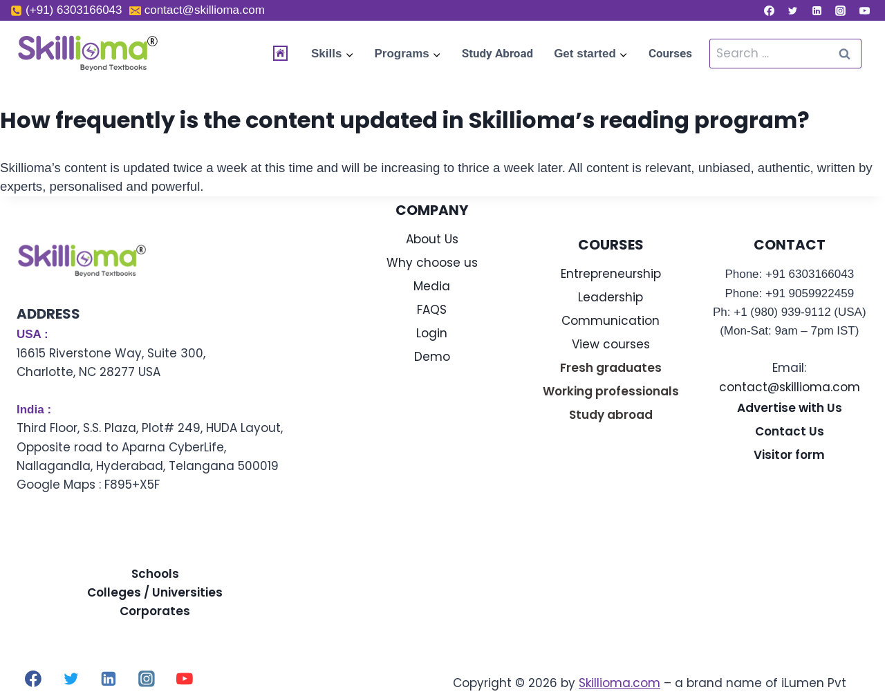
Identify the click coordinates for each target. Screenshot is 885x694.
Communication (610, 320)
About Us (432, 239)
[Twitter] (793, 10)
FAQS (432, 309)
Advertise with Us (789, 408)
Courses (670, 53)
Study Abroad (497, 53)
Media (431, 286)
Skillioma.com (619, 683)
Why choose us (432, 262)
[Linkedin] (816, 10)
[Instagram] (840, 10)
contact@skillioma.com (789, 387)
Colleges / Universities (155, 592)
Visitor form (789, 455)
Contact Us (789, 431)
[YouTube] (864, 10)
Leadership (610, 297)
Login (431, 333)
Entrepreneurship (611, 273)
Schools (155, 573)
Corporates (155, 611)
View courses (611, 344)
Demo (432, 356)
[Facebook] (768, 10)
